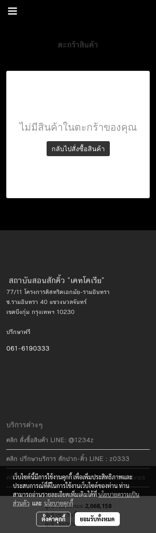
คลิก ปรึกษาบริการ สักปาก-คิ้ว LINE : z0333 (67, 458)
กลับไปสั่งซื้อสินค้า (78, 148)
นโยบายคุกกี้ (58, 503)
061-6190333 (28, 348)
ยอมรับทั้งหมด (97, 519)
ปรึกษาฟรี (18, 331)
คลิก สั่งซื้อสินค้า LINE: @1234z (50, 440)
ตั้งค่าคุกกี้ (53, 519)
